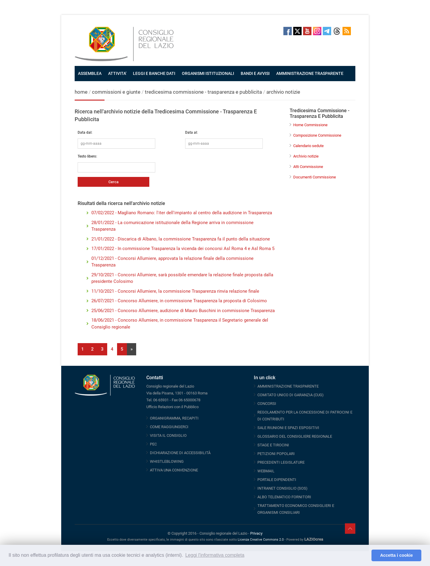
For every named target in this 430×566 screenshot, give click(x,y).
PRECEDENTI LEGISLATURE (281, 462)
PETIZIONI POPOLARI (276, 453)
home (81, 92)
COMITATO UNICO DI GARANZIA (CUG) (290, 395)
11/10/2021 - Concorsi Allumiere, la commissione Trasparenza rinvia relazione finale (175, 291)
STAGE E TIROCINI (273, 445)
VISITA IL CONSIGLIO (168, 435)
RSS (347, 31)
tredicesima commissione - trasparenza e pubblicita (203, 92)
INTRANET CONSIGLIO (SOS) (282, 488)
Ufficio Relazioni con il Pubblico (172, 407)
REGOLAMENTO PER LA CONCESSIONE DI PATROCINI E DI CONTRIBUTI (304, 415)
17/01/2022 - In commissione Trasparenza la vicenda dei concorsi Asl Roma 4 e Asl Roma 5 (182, 248)
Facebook (287, 31)
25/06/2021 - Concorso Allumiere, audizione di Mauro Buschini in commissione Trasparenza (183, 310)
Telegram (327, 31)
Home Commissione (310, 125)
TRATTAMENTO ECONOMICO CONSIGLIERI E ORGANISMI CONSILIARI (295, 509)
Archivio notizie (306, 156)
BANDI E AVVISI (255, 73)
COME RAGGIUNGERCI (169, 427)
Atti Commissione (308, 166)
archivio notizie (283, 92)
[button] (365, 555)
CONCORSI (266, 403)
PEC (153, 444)
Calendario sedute (308, 146)
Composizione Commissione (317, 135)
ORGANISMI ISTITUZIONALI (208, 73)
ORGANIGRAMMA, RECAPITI (174, 418)
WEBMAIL (265, 471)
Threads (337, 31)
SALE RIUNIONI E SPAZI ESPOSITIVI (288, 427)
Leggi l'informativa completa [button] (214, 555)
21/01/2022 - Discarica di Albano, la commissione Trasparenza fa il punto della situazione (180, 239)
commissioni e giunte (116, 92)
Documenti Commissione (314, 177)
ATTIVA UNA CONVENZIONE (174, 470)
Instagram (317, 31)
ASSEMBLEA (90, 73)
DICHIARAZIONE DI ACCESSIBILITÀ (180, 453)
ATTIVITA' (117, 73)
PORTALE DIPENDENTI (276, 479)
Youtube (307, 31)
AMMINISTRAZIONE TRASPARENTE (309, 73)
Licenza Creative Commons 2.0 (261, 540)
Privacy (256, 533)
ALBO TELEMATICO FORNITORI (284, 497)
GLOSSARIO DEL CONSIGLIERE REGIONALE (294, 436)
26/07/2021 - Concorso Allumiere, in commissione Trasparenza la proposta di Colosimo (179, 300)
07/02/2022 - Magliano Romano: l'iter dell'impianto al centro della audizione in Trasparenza (181, 212)
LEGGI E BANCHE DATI (154, 73)
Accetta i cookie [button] (396, 555)
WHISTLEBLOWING (167, 461)
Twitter (297, 31)
